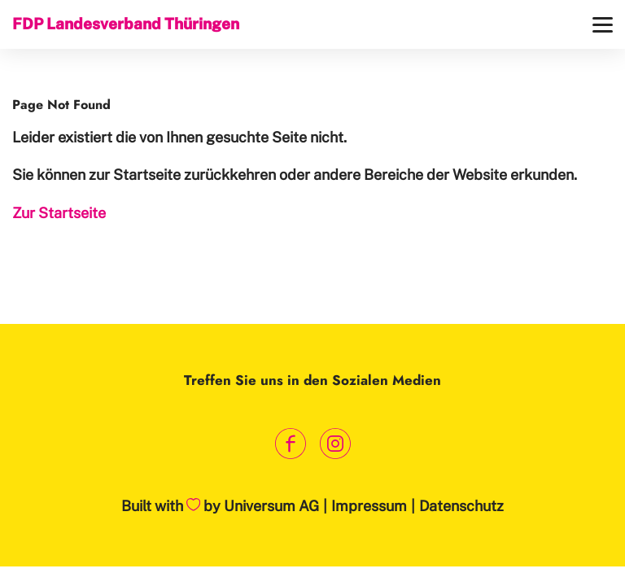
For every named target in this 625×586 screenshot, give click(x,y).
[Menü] (602, 24)
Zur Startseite (59, 212)
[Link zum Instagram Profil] (335, 444)
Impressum (369, 505)
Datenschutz (461, 505)
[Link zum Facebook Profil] (290, 444)
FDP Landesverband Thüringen (125, 24)
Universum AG (271, 505)
